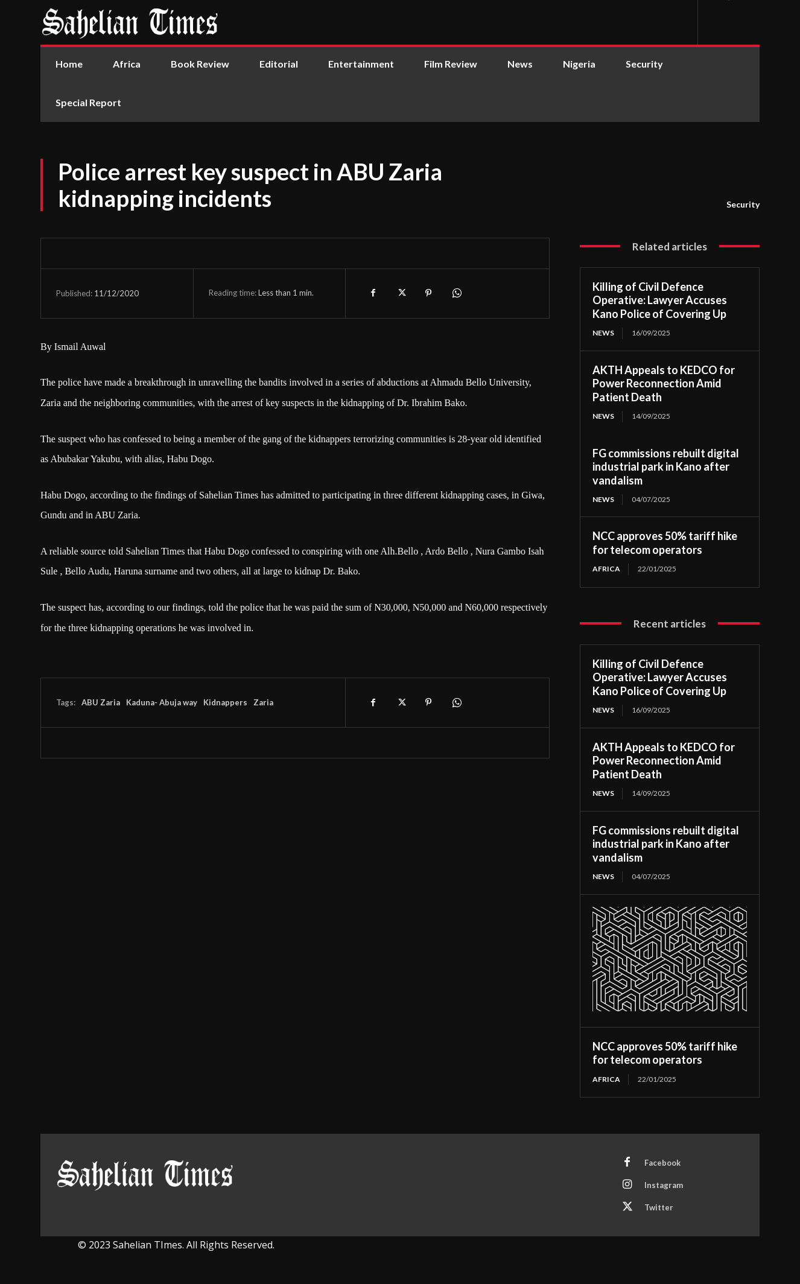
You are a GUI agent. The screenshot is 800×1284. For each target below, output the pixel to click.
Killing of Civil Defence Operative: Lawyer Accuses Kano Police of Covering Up (659, 300)
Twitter (658, 1207)
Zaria (263, 702)
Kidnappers (225, 702)
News (603, 332)
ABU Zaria (100, 702)
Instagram (663, 1185)
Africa (606, 568)
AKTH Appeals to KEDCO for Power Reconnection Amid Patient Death (663, 383)
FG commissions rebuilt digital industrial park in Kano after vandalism (665, 467)
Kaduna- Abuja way (161, 702)
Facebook (662, 1163)
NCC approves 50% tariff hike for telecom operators (664, 542)
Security (743, 205)
